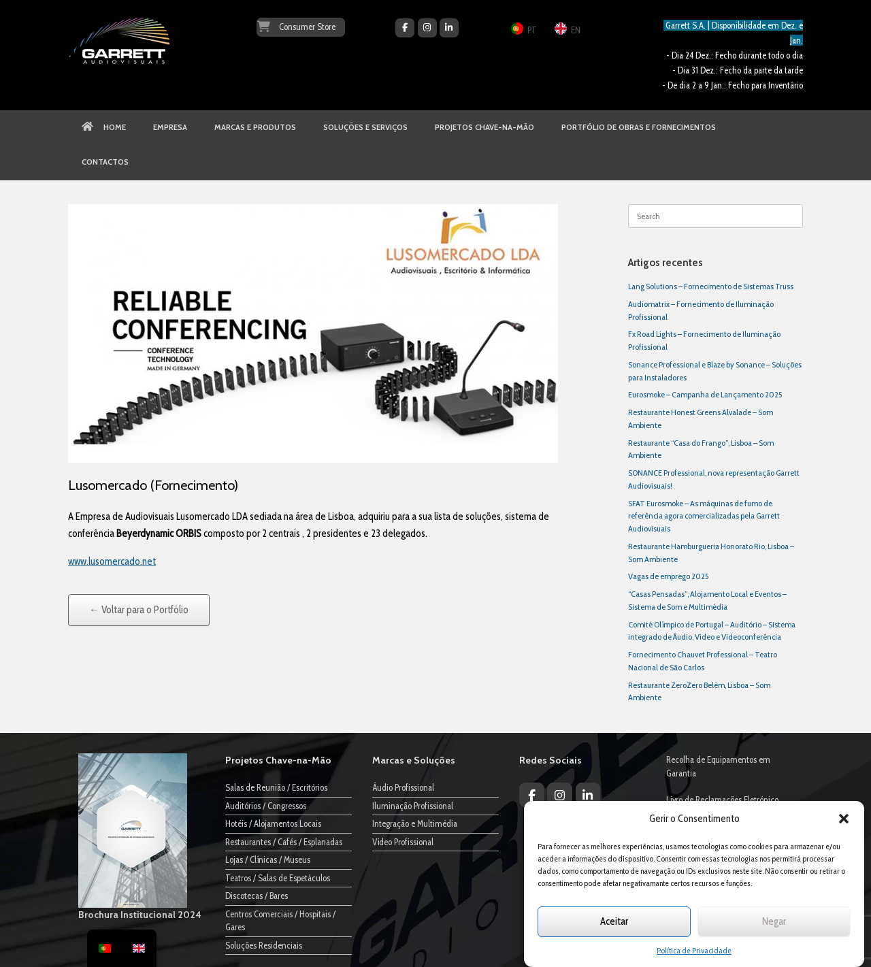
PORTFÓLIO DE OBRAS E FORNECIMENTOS (638, 127)
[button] (844, 818)
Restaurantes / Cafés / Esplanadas (283, 841)
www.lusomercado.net (112, 561)
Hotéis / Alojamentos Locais (273, 823)
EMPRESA (170, 127)
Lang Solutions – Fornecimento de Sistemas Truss (710, 286)
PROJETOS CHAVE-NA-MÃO (484, 127)
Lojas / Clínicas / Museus (267, 859)
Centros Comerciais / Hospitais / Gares (280, 920)
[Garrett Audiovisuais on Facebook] (404, 27)
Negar (774, 921)
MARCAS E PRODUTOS (255, 127)
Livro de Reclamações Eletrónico (722, 799)
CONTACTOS (105, 162)
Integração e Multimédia (414, 823)
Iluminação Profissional (412, 805)
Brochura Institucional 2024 (139, 914)
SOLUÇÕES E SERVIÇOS (365, 127)
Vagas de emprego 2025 (668, 576)
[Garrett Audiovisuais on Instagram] (427, 27)
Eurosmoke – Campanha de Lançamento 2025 (705, 394)
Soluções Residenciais (263, 945)
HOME (104, 127)
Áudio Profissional (403, 787)
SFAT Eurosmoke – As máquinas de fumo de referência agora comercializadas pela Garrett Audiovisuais (704, 516)
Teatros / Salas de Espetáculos (277, 877)
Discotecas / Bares (256, 895)
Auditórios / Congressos (265, 805)
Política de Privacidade (694, 950)
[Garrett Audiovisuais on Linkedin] (449, 27)
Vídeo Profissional (402, 841)
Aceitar (614, 921)
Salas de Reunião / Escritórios (276, 787)
